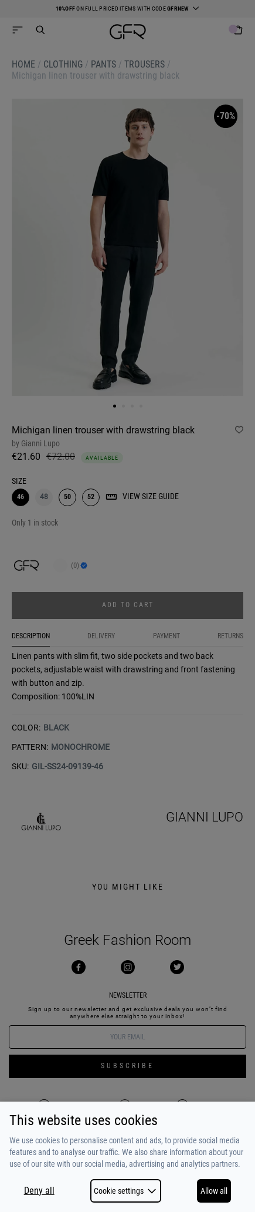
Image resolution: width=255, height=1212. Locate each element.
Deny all (39, 1191)
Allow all (213, 1191)
